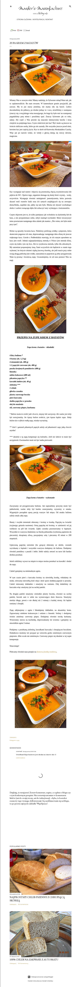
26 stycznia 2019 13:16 (29, 751)
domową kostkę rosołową (46, 652)
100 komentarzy (23, 963)
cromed (19, 751)
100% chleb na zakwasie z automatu (34, 959)
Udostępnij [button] (13, 737)
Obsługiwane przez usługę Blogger (40, 977)
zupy (17, 740)
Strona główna (23, 19)
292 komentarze (23, 904)
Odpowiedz (20, 758)
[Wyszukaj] (70, 6)
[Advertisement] (40, 825)
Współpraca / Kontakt (42, 19)
